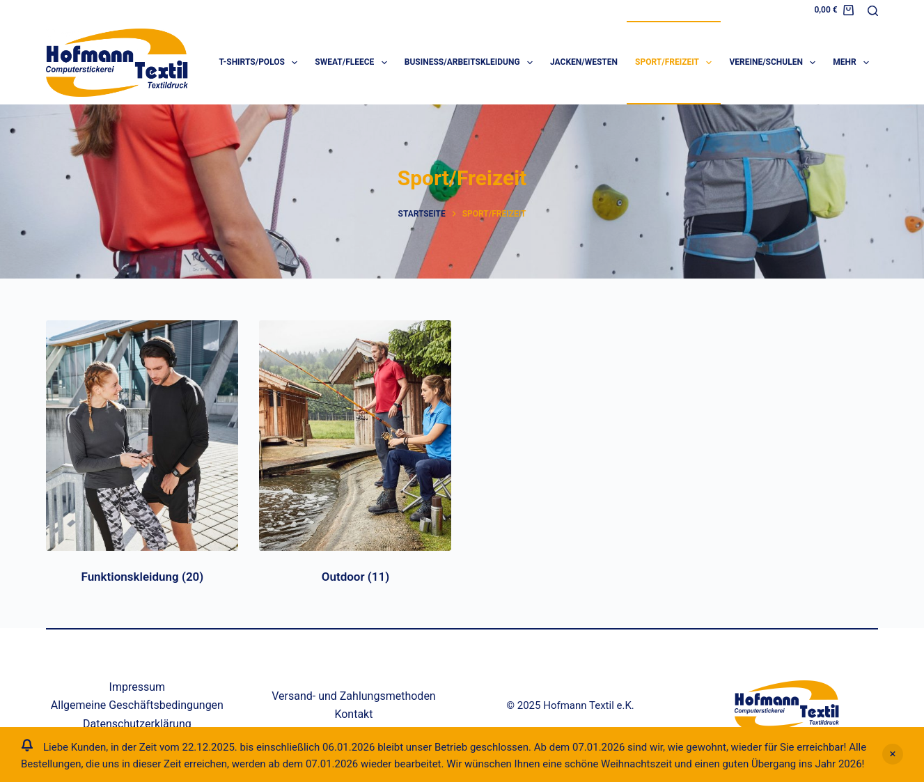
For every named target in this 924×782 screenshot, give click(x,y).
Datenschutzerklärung (137, 723)
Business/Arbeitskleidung (471, 62)
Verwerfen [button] (892, 754)
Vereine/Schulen (775, 62)
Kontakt (353, 714)
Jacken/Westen (584, 62)
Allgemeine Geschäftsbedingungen (137, 705)
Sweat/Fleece (353, 62)
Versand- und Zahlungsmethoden (354, 696)
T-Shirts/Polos (261, 62)
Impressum (137, 687)
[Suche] (873, 11)
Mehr (854, 62)
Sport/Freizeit (676, 62)
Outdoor (355, 577)
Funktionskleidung (142, 577)
